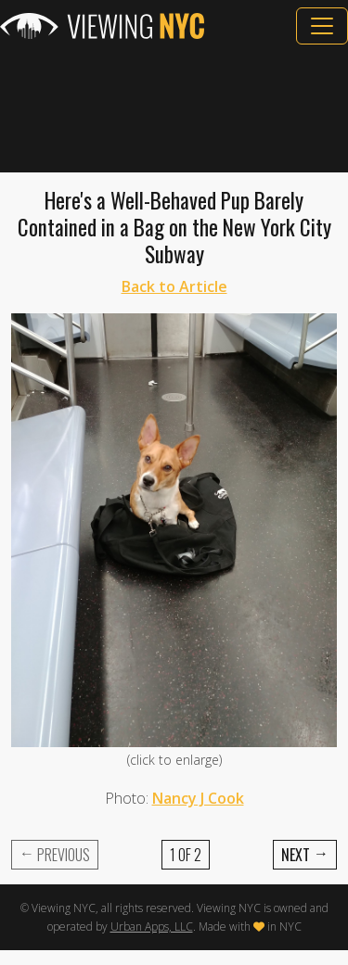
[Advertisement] (174, 108)
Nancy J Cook (198, 798)
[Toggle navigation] (322, 25)
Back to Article (174, 286)
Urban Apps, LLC (151, 926)
